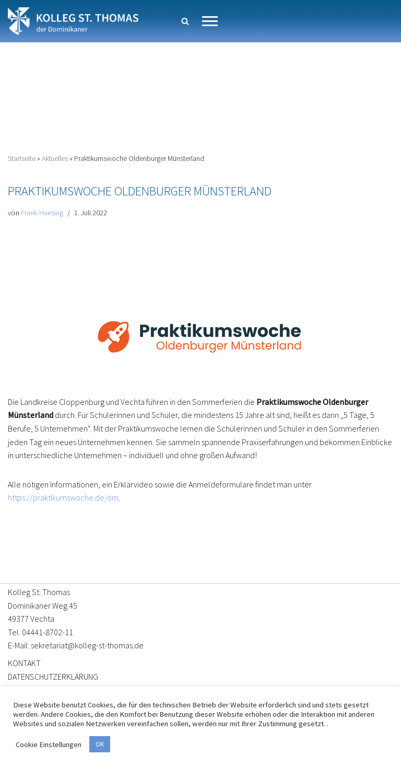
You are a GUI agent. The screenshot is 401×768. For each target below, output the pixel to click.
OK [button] (100, 744)
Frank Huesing (41, 212)
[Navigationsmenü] (210, 21)
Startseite (22, 158)
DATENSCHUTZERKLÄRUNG (53, 676)
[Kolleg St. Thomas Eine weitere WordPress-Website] (73, 21)
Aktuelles (55, 158)
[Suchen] (185, 21)
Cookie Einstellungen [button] (48, 744)
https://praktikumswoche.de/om (63, 497)
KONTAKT (24, 663)
